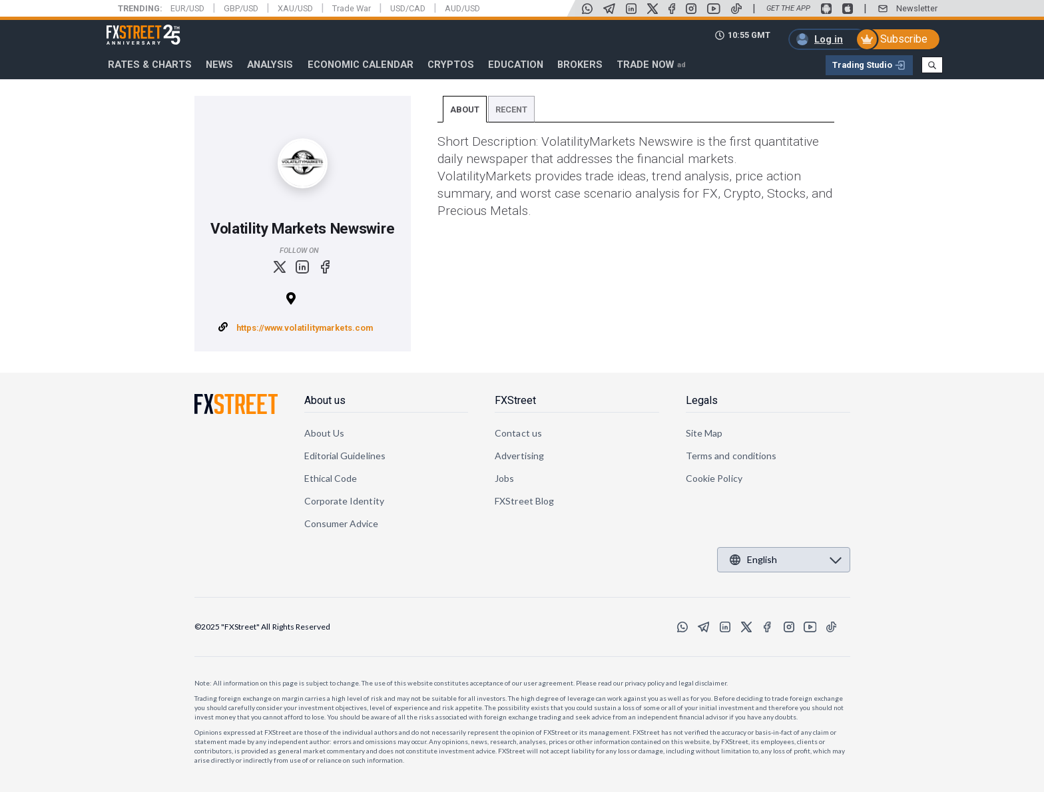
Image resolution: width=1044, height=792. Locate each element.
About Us (324, 433)
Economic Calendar (360, 65)
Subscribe (903, 39)
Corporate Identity (344, 500)
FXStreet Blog (524, 500)
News (219, 65)
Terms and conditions (731, 455)
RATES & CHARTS (150, 65)
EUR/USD (187, 8)
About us (325, 400)
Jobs (504, 478)
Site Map (704, 433)
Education (515, 65)
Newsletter (916, 8)
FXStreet (127, 27)
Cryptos (450, 65)
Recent (511, 109)
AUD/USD (462, 8)
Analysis (270, 65)
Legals (702, 400)
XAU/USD (295, 8)
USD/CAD (407, 8)
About (464, 109)
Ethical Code (331, 478)
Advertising (519, 455)
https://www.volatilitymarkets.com (304, 328)
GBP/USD (241, 8)
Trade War (351, 8)
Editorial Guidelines (345, 455)
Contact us (518, 433)
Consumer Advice (341, 523)
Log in (828, 39)
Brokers (580, 65)
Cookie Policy (714, 478)
